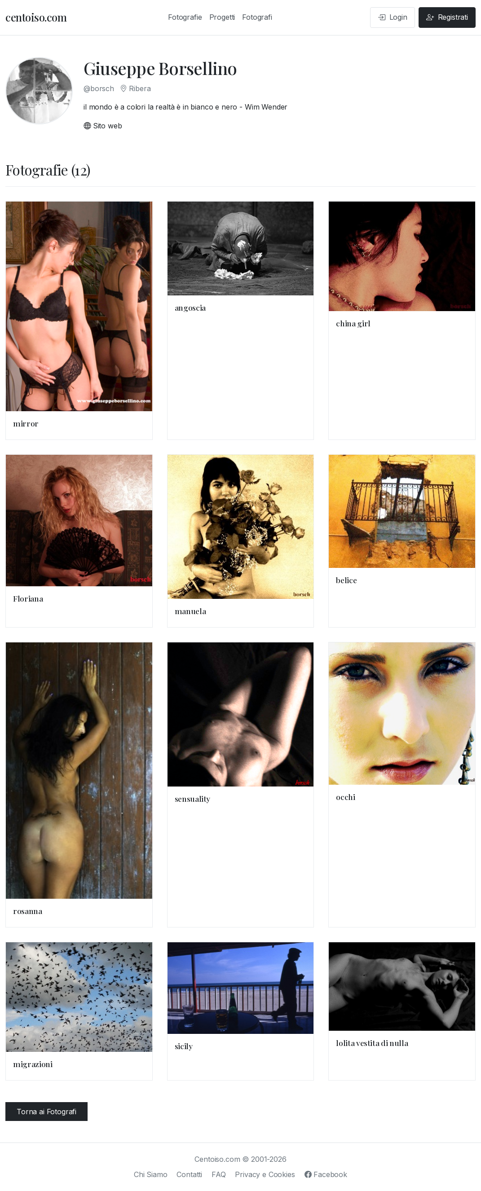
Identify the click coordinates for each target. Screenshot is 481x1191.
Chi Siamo (151, 1174)
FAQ (219, 1174)
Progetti (222, 17)
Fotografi (257, 17)
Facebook (325, 1174)
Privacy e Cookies (265, 1174)
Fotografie (185, 17)
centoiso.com (35, 17)
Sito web (103, 125)
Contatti (189, 1174)
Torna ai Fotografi (46, 1111)
